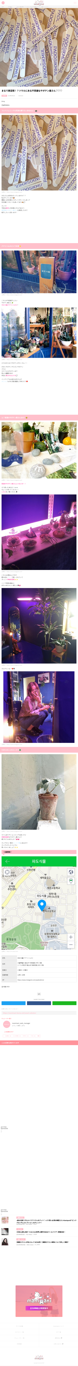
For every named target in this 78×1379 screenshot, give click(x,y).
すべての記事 (19, 1339)
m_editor (38, 1257)
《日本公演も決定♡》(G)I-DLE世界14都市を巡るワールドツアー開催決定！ (42, 1235)
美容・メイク (21, 1248)
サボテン (25, 1036)
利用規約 (19, 1357)
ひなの (35, 1242)
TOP (3, 6)
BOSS (35, 1227)
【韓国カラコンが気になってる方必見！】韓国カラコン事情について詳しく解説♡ (44, 1250)
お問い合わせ (57, 1357)
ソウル (32, 1036)
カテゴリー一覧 (19, 1345)
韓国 (38, 1036)
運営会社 (57, 1351)
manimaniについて (58, 1339)
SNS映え (10, 6)
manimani (19, 95)
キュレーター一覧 (19, 1351)
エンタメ (20, 1233)
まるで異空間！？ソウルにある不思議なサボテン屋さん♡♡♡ (32, 6)
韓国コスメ (21, 1218)
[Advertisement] (17, 228)
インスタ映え (16, 1036)
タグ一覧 (58, 1345)
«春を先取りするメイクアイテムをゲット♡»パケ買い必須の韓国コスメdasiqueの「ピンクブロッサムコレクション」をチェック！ (46, 1221)
